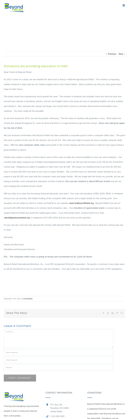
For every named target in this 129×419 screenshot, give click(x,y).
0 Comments (27, 299)
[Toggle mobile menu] (124, 5)
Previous (112, 54)
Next (121, 54)
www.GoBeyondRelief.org (81, 203)
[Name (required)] (58, 352)
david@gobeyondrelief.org (17, 218)
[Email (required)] (58, 360)
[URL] (58, 367)
